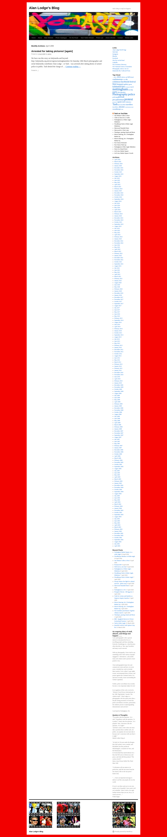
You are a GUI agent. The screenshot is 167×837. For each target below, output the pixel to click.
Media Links (129, 38)
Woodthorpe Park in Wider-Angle (123, 577)
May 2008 (117, 420)
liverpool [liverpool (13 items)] (127, 87)
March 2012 (117, 362)
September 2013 (118, 335)
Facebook (115, 58)
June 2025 (117, 180)
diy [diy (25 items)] (126, 79)
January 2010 (118, 383)
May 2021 (117, 272)
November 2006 (118, 452)
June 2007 (117, 441)
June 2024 (117, 205)
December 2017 (118, 297)
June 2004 (117, 498)
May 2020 (117, 287)
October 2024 (118, 197)
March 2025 (117, 186)
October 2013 (118, 333)
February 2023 (118, 237)
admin (49, 54)
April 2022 (117, 249)
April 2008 (117, 422)
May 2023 (117, 232)
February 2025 (118, 189)
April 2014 (117, 326)
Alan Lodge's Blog (44, 8)
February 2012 (118, 364)
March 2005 (117, 479)
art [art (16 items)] (126, 77)
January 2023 (118, 239)
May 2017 (117, 312)
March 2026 (117, 161)
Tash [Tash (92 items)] (115, 104)
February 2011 (118, 368)
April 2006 (117, 456)
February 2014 (118, 328)
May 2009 (117, 400)
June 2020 (117, 285)
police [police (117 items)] (131, 94)
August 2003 (118, 516)
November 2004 (118, 487)
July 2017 (117, 308)
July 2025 (117, 178)
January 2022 (118, 255)
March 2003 (117, 527)
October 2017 (118, 301)
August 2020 (118, 283)
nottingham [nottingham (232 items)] (120, 89)
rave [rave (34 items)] (123, 102)
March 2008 (117, 425)
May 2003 (117, 523)
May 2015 (117, 316)
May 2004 (117, 500)
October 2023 (118, 222)
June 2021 (117, 270)
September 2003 (118, 514)
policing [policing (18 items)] (114, 97)
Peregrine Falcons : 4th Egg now (123, 592)
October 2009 (118, 389)
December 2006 (118, 450)
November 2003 (118, 510)
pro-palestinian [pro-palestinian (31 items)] (118, 100)
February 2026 (118, 163)
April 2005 (117, 477)
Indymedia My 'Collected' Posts (121, 71)
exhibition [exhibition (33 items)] (116, 82)
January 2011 (118, 370)
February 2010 (118, 381)
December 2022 (118, 241)
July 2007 (117, 439)
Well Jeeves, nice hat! (120, 567)
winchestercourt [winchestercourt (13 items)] (129, 107)
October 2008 (118, 412)
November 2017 (118, 299)
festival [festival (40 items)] (133, 82)
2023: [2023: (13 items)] (115, 77)
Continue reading (73, 67)
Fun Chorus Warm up (120, 145)
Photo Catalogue (61, 38)
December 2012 (118, 349)
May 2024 (117, 207)
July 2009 (117, 395)
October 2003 (118, 512)
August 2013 (118, 337)
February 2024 (118, 214)
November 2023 (118, 220)
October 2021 (118, 262)
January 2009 (118, 406)
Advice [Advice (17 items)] (123, 77)
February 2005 (118, 481)
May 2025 (117, 182)
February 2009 (118, 404)
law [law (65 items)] (123, 86)
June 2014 (117, 324)
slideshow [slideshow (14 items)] (128, 102)
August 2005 (118, 468)
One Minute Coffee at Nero (122, 115)
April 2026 (117, 159)
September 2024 (118, 199)
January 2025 (118, 191)
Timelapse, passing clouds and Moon (124, 132)
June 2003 (117, 521)
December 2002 (118, 533)
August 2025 (118, 176)
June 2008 (117, 418)
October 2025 (118, 172)
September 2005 (118, 466)
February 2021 (118, 278)
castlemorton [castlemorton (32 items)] (117, 79)
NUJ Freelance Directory (119, 64)
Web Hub (115, 52)
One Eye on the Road (118, 60)
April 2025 (117, 184)
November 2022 (118, 243)
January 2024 (118, 216)
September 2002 (118, 539)
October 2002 (118, 537)
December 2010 (118, 372)
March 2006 (117, 458)
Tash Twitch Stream (87, 38)
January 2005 (118, 483)
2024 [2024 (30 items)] (119, 77)
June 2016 (117, 314)
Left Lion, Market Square (121, 151)
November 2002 (118, 535)
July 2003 (117, 519)
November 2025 (118, 170)
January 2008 (118, 429)
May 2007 (117, 443)
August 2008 (118, 414)
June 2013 (117, 341)
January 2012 (118, 366)
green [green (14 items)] (130, 84)
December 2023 (118, 218)
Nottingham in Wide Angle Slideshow (125, 147)
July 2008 (117, 416)
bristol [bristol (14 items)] (132, 77)
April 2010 (117, 379)
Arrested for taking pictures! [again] (52, 51)
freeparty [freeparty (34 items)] (120, 84)
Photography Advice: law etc (120, 69)
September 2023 (118, 224)
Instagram (115, 54)
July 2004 (117, 496)
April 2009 (117, 402)
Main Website (48, 38)
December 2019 (118, 293)
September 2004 (118, 491)
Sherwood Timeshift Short (121, 128)
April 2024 (117, 209)
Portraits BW (118, 565)
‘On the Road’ (73, 38)
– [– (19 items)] (112, 77)
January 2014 (118, 331)
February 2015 (118, 318)
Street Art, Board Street (120, 149)
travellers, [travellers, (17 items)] (115, 107)
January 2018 (118, 295)
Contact (120, 38)
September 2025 (118, 174)
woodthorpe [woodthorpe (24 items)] (116, 109)
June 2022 (117, 245)
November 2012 (118, 351)
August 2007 (118, 437)
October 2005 (118, 464)
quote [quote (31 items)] (119, 102)
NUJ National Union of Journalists (122, 66)
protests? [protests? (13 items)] (114, 102)
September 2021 (118, 264)
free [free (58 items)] (114, 84)
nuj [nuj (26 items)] (131, 90)
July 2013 (117, 339)
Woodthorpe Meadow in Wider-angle (124, 556)
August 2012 (118, 356)
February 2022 (118, 253)
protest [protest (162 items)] (128, 99)
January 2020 (118, 291)
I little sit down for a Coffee (122, 117)
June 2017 (117, 310)
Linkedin (114, 62)
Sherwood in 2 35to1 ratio (121, 130)
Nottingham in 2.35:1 (120, 590)
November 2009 (118, 387)
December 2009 (118, 385)
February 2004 (118, 506)
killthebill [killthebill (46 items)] (116, 86)
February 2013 (118, 345)
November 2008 (118, 410)
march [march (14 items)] (132, 87)
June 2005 (117, 473)
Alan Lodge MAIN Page (119, 50)
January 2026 (118, 166)
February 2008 (118, 427)
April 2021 (117, 274)
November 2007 (118, 433)
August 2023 (118, 226)
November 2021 (118, 260)
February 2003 (118, 529)
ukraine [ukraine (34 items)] (122, 107)
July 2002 (117, 544)
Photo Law (99, 38)
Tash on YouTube (120, 113)
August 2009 (118, 393)
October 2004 (118, 489)
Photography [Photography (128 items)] (120, 94)
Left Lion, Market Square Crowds (123, 153)
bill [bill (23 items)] (129, 77)
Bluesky (114, 56)
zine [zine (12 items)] (122, 109)
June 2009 (117, 397)
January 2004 (118, 508)
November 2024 (118, 195)
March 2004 (117, 504)
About (40, 38)
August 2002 (118, 542)
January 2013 (118, 347)
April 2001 (117, 546)
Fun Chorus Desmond (120, 143)
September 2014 (118, 320)
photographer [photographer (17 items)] (122, 92)
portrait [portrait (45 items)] (121, 97)
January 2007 (118, 448)
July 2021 (117, 268)
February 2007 (118, 445)
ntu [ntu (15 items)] (129, 90)
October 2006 (118, 454)
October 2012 (118, 354)
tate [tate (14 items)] (119, 104)
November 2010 (118, 374)
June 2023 (117, 230)
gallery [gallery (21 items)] (126, 84)
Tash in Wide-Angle (119, 623)
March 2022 (117, 251)
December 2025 (118, 168)
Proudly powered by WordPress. (124, 831)
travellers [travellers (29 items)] (129, 104)
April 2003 (117, 525)
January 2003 (118, 531)
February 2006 (118, 460)
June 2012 (117, 358)
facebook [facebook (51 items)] (125, 81)
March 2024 (117, 211)
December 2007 (118, 431)
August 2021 (118, 266)
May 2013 (117, 343)
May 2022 (117, 247)
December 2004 (118, 485)
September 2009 (118, 391)
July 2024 (117, 203)
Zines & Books (110, 38)
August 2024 (118, 201)
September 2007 (118, 435)
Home (34, 38)
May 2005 (117, 475)
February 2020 (118, 289)
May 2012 (117, 360)
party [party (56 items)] (114, 92)
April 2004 (117, 502)
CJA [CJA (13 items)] (124, 79)
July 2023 (117, 228)
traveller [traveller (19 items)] (122, 104)
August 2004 (118, 494)
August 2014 (118, 322)
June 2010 (117, 377)
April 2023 (117, 234)
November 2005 (118, 462)
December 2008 (118, 408)
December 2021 (118, 257)
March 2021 (117, 276)
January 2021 (118, 280)
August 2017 (118, 306)
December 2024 (118, 193)
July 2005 (117, 471)
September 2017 (118, 303)
